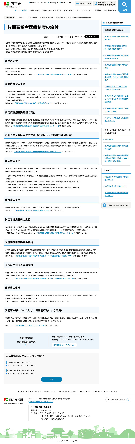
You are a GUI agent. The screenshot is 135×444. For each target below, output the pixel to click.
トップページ (20, 17)
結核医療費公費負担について (116, 186)
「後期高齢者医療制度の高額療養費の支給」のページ (34, 103)
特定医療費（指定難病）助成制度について (116, 178)
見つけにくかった (29, 373)
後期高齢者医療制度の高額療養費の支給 (116, 147)
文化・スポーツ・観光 (83, 10)
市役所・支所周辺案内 (116, 399)
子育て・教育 (34, 10)
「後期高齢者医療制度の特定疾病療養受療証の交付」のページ (36, 126)
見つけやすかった (14, 373)
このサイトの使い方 (49, 391)
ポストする (93, 36)
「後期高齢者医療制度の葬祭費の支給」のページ (32, 210)
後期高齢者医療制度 (47, 17)
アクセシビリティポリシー (67, 391)
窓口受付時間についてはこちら (41, 401)
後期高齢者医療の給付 (63, 17)
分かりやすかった (14, 365)
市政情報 (98, 10)
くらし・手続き (21, 10)
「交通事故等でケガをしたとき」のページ (30, 325)
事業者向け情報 (110, 10)
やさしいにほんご (67, 2)
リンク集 (114, 391)
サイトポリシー (84, 391)
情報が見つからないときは (118, 205)
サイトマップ (22, 391)
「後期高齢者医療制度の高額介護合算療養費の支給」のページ (37, 151)
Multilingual (53, 2)
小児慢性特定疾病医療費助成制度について (116, 194)
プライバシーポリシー (100, 391)
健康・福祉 (68, 10)
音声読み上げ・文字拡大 (38, 2)
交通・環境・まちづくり (51, 10)
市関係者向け (34, 391)
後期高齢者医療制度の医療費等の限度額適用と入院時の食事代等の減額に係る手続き (116, 158)
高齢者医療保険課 (26, 341)
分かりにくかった (29, 365)
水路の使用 (109, 139)
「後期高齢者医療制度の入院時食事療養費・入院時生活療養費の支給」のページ (44, 255)
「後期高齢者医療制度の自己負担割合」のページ (54, 74)
